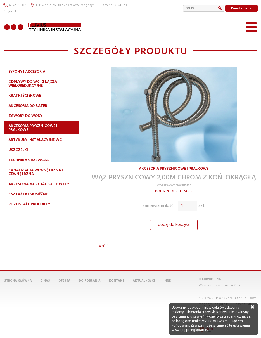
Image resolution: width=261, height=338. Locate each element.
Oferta (64, 280)
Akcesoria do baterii (28, 106)
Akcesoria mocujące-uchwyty (38, 184)
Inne (167, 280)
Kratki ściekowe (24, 96)
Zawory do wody (25, 116)
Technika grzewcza (28, 160)
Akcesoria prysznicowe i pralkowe (32, 128)
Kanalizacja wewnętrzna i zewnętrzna (35, 172)
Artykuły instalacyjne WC (35, 140)
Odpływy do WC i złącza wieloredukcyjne (32, 84)
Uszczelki (18, 150)
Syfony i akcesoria (26, 71)
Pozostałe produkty (29, 204)
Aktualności (144, 280)
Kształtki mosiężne (28, 194)
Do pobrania (90, 280)
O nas (45, 280)
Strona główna (18, 280)
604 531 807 (14, 5)
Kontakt (116, 280)
